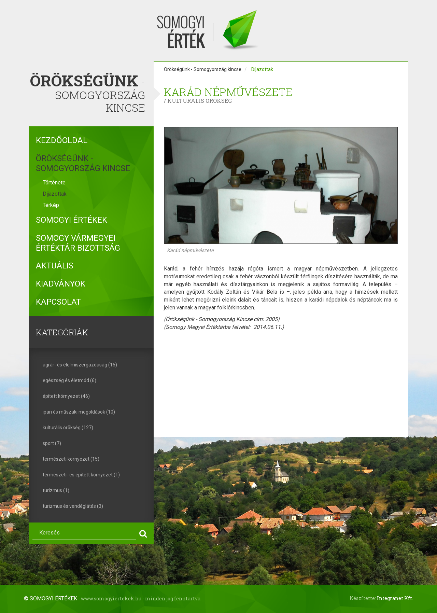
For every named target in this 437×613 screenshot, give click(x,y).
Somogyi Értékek (71, 220)
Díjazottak (55, 194)
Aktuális (54, 265)
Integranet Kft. (395, 598)
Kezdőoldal (61, 140)
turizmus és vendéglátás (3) (73, 506)
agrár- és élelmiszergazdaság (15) (80, 364)
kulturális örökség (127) (68, 427)
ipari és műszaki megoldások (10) (79, 412)
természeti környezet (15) (71, 459)
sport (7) (52, 443)
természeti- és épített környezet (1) (81, 474)
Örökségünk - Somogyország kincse (83, 163)
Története (54, 182)
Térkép (51, 205)
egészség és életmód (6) (69, 380)
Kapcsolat (58, 302)
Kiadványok (60, 284)
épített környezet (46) (66, 396)
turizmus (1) (56, 490)
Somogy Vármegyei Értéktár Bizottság (78, 243)
